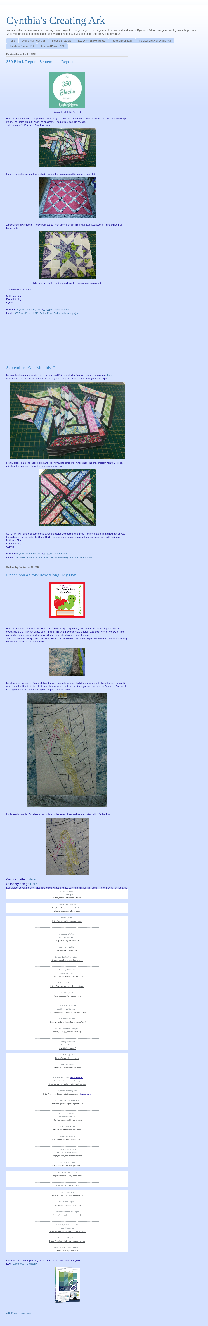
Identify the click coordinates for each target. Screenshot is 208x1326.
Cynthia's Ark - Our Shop (34, 41)
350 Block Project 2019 (27, 313)
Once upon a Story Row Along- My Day (41, 575)
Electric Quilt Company (24, 1263)
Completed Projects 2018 (52, 46)
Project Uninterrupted (122, 41)
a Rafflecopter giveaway (18, 1313)
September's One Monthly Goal (33, 367)
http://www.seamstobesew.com (67, 911)
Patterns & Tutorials (61, 41)
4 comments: (62, 553)
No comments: (62, 309)
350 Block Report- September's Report (39, 61)
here (109, 375)
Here (32, 879)
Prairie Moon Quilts (50, 313)
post (54, 537)
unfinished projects (70, 313)
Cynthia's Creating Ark (55, 20)
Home (12, 41)
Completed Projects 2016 (22, 46)
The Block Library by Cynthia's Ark (155, 41)
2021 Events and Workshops (91, 41)
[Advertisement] (67, 338)
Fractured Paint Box (43, 557)
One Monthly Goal (64, 557)
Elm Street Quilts (23, 557)
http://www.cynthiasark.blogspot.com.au (61, 1094)
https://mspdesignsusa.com (62, 908)
